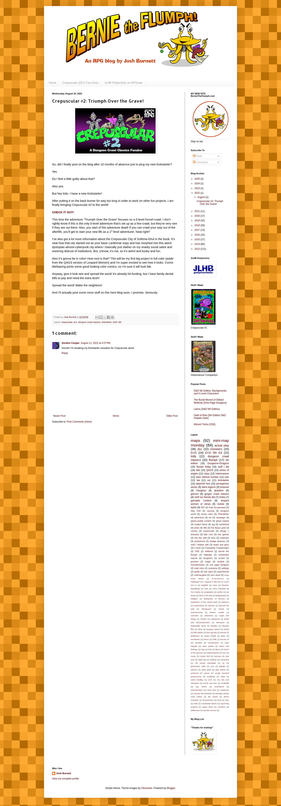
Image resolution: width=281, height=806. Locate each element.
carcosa (210, 511)
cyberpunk (215, 619)
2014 (198, 244)
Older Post (172, 415)
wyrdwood (224, 524)
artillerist (209, 551)
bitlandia (208, 554)
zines (196, 528)
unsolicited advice (209, 703)
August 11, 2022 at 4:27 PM (95, 343)
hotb (214, 639)
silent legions (209, 487)
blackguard (206, 609)
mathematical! (213, 653)
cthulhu (203, 619)
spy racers (201, 686)
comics (194, 531)
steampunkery (197, 690)
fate (198, 470)
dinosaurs (220, 622)
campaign (220, 517)
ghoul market (222, 521)
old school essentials (205, 663)
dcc (75, 322)
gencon (195, 494)
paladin (222, 666)
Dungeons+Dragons (218, 463)
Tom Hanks (196, 592)
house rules (207, 514)
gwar (223, 636)
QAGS (209, 470)
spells (197, 571)
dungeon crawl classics (89, 322)
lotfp (193, 456)
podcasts (194, 673)
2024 (198, 183)
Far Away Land (218, 528)
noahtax (213, 660)
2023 (198, 188)
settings (225, 568)
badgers (194, 599)
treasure (224, 487)
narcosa (217, 656)
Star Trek (196, 511)
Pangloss (201, 490)
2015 (198, 239)
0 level (197, 548)
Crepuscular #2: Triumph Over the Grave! (210, 202)
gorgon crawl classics (216, 494)
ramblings (211, 676)
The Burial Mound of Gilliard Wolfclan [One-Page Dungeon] (210, 401)
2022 (198, 193)
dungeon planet (213, 629)
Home (52, 82)
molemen (224, 538)
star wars (208, 571)
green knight (210, 636)
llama (217, 649)
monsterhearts (198, 565)
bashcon (225, 602)
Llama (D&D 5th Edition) (207, 409)
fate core (208, 534)
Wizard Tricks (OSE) (205, 424)
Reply (65, 353)
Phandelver (223, 514)
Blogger (171, 788)
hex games (223, 534)
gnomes (194, 561)
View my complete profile (65, 778)
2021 (198, 211)
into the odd (200, 538)
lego (203, 649)
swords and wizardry (203, 693)
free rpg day (211, 632)
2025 (198, 178)
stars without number (207, 477)
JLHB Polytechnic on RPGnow (123, 82)
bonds (221, 609)
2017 (198, 230)
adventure (199, 517)
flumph (213, 460)
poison (207, 673)
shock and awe (210, 683)
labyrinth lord (203, 483)
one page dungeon (219, 565)
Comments (200, 162)
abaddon (219, 490)
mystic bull (205, 656)
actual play (221, 445)
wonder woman (209, 710)
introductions (213, 643)
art (210, 517)
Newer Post (59, 415)
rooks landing (197, 680)
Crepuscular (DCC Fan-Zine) (80, 82)
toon (227, 700)
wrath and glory (221, 544)
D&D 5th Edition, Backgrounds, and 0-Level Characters (210, 392)
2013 (198, 248)
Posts (197, 156)
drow (200, 629)
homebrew (195, 639)
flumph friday (203, 466)
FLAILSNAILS (218, 578)
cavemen (195, 615)
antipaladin (208, 592)
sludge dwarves (217, 541)
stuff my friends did (204, 497)
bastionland (199, 605)
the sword (213, 697)
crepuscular (66, 322)
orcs (212, 666)
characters (208, 615)
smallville (225, 683)
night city (202, 660)
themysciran (208, 700)
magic (208, 561)
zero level (215, 575)
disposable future (198, 626)
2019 (198, 220)
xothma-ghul (200, 575)
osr (209, 480)
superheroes (223, 571)
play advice (220, 670)
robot (223, 676)
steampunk (219, 686)
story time (211, 690)
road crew (199, 568)
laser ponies (208, 646)
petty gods (206, 670)
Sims (206, 588)
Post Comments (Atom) (79, 421)
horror (206, 639)
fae (198, 480)
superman (224, 690)
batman (211, 605)
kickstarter (107, 322)
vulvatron (222, 707)
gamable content (201, 500)
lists (210, 649)
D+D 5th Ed (213, 452)
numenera (224, 660)
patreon (194, 670)
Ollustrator (146, 788)
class (206, 473)
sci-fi (210, 680)
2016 (198, 234)
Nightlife (204, 585)
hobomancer (222, 473)
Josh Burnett (63, 773)
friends (223, 632)
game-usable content (201, 521)
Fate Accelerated (217, 507)
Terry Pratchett (219, 588)
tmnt (219, 700)
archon (220, 592)
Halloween (195, 582)
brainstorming (196, 612)
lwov (213, 538)
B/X (203, 507)
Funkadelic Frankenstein (217, 548)
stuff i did (117, 322)
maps (195, 440)
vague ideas (207, 707)
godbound (195, 636)
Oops (215, 585)
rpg (213, 524)
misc (224, 653)
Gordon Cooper (71, 343)
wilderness (195, 710)
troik (195, 703)
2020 (198, 215)
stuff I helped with (200, 544)
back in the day (205, 595)
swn (227, 477)
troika (222, 497)
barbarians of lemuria (214, 599)
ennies (221, 558)
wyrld (193, 507)
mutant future (200, 524)
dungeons (208, 558)
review (220, 504)
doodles (214, 626)
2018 (198, 225)
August (201, 197)
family (226, 629)
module (220, 561)
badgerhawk (220, 595)
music (193, 656)
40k (205, 528)
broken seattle (217, 612)
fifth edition (198, 632)
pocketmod (199, 541)
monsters (216, 449)
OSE (197, 551)
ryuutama (212, 568)
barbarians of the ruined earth (204, 602)
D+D (194, 452)
